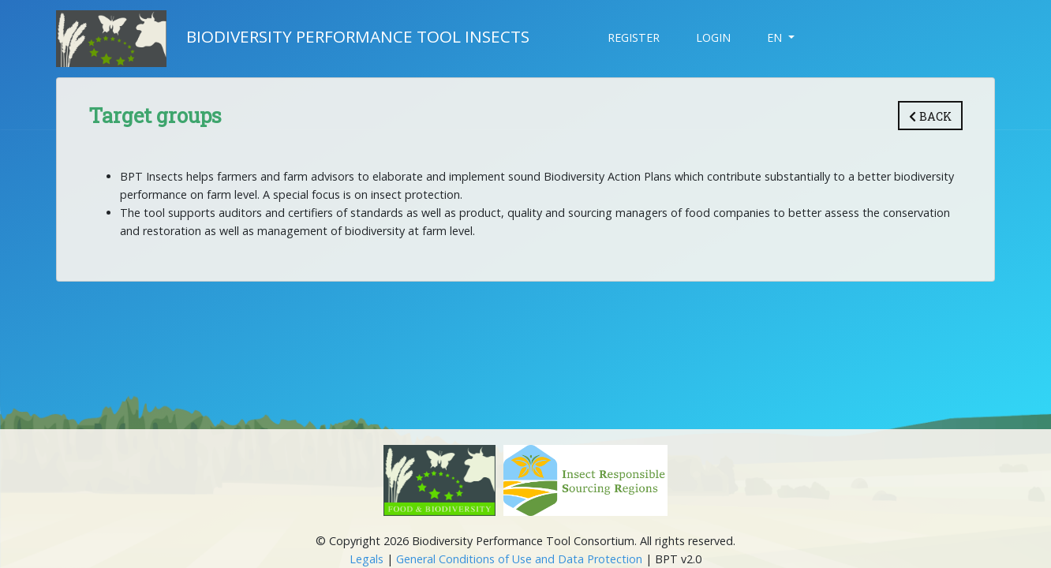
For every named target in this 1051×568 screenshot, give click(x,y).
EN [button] (776, 37)
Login (713, 37)
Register (634, 37)
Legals (366, 558)
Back (930, 116)
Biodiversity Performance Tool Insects (292, 38)
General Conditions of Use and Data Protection (519, 558)
